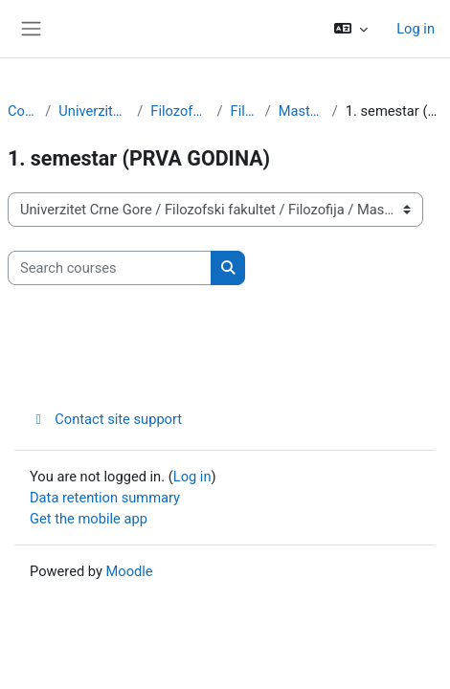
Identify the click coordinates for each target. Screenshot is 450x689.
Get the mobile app (88, 518)
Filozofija (244, 111)
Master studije (302, 111)
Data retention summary (105, 497)
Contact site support (106, 419)
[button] (351, 28)
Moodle (129, 571)
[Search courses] (110, 268)
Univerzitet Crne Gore (93, 111)
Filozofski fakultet (179, 111)
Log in (415, 28)
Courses (22, 111)
